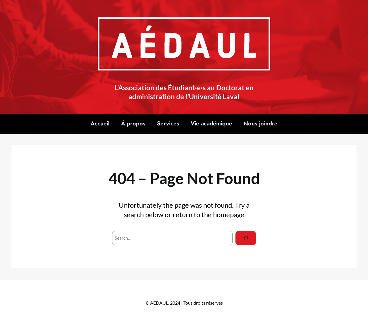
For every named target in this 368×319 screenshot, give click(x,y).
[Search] (245, 238)
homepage (228, 214)
